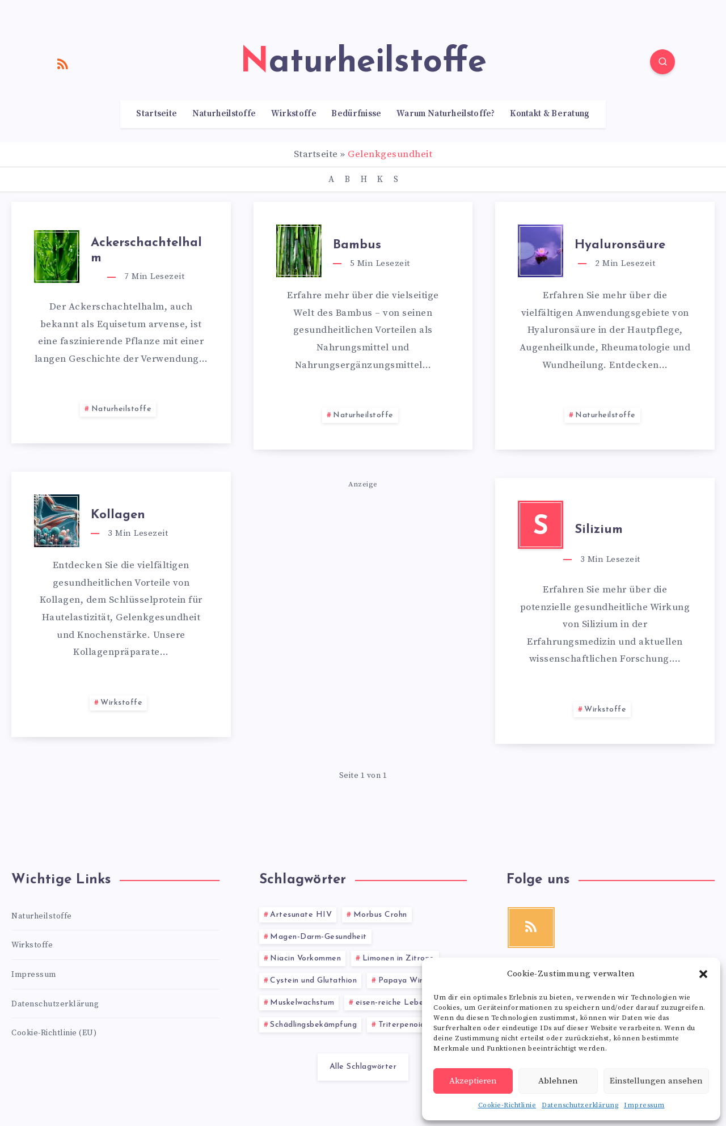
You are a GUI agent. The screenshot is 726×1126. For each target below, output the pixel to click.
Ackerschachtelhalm (146, 250)
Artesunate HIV (301, 915)
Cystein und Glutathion (313, 980)
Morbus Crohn (380, 915)
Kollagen (118, 515)
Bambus (357, 245)
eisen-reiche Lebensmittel (405, 1002)
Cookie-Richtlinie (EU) (53, 1033)
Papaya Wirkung (409, 980)
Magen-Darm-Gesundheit (318, 937)
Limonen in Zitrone (398, 958)
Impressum (644, 1105)
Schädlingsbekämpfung (313, 1025)
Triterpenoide (404, 1025)
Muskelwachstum (302, 1002)
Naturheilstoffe (224, 114)
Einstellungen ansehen (656, 1081)
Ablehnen (558, 1081)
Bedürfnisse (356, 114)
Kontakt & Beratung (549, 114)
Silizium (599, 529)
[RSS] (63, 63)
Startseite (156, 114)
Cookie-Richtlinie (507, 1105)
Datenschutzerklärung (580, 1105)
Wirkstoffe (293, 114)
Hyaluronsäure (620, 245)
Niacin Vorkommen (305, 958)
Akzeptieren (473, 1081)
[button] (703, 974)
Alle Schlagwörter (363, 1066)
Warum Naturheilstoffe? (445, 114)
